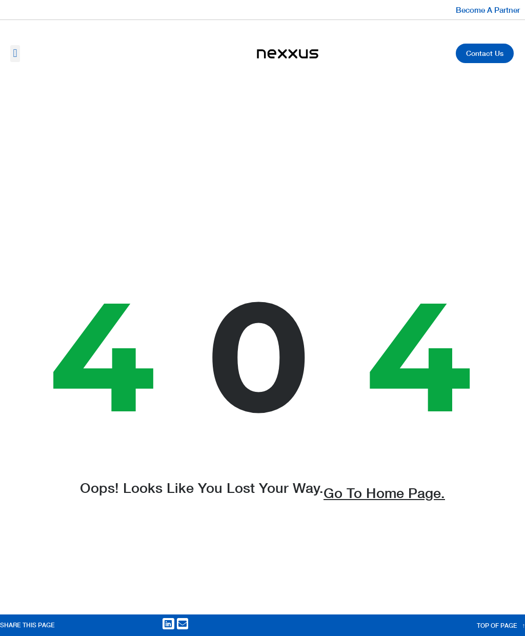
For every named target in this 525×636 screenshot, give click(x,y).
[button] (15, 53)
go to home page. (384, 498)
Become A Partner (488, 9)
